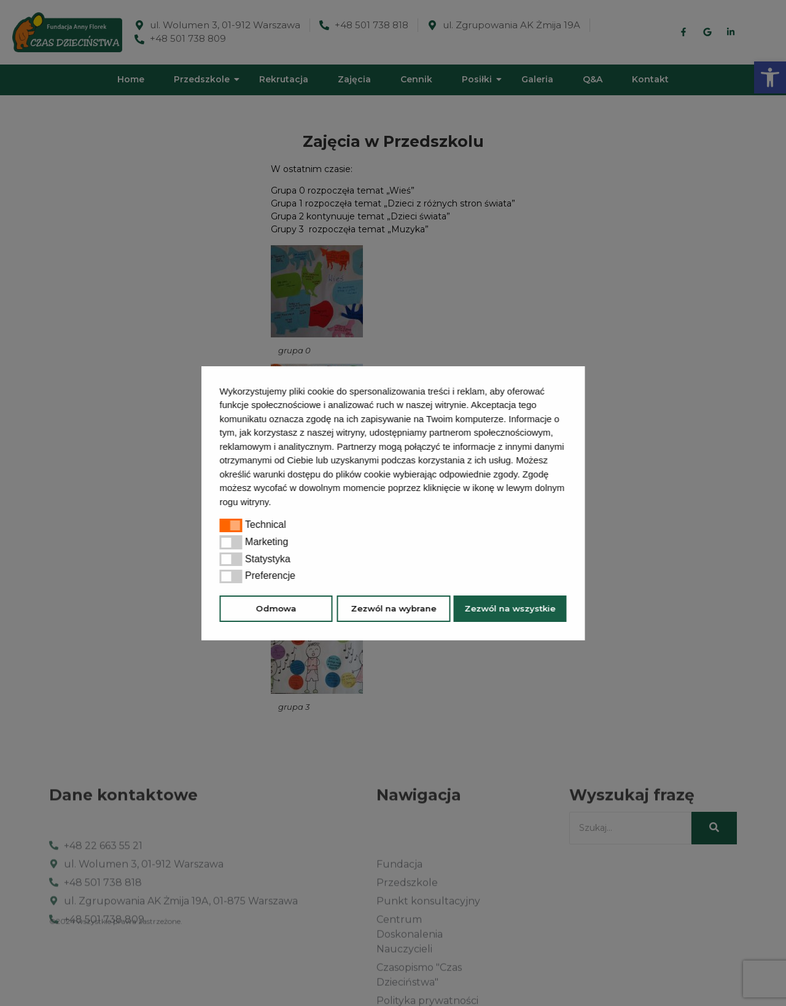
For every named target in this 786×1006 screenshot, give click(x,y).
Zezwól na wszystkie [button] (509, 608)
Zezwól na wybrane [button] (393, 608)
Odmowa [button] (276, 608)
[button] (276, 503)
